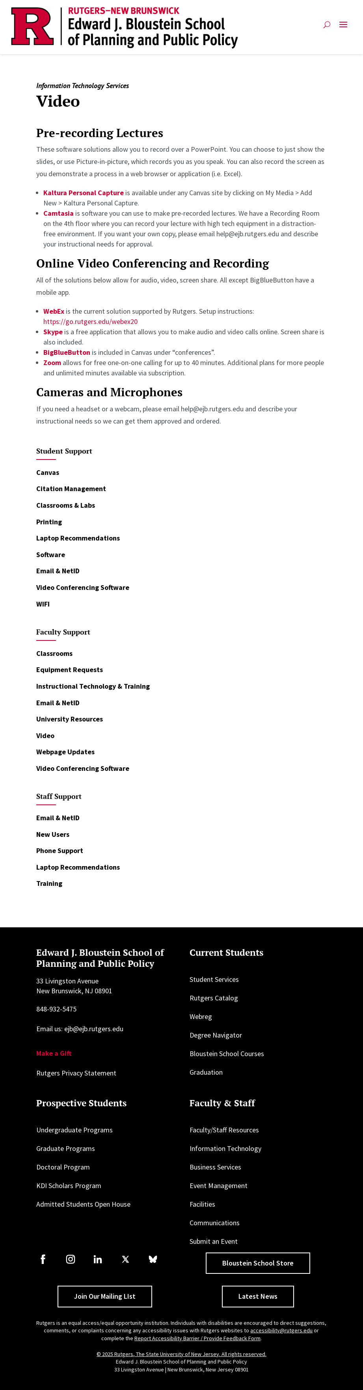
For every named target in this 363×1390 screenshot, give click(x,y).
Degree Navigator (216, 1035)
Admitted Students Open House (83, 1204)
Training (49, 883)
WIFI (43, 603)
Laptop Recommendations (78, 537)
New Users (52, 834)
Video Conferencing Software (82, 587)
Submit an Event (214, 1241)
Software (50, 554)
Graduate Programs (65, 1148)
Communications (215, 1222)
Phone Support (59, 850)
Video (45, 735)
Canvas (47, 472)
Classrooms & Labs (65, 505)
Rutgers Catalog (214, 997)
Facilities (202, 1204)
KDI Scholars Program (68, 1185)
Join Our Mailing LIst (105, 1296)
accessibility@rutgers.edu (281, 1330)
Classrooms (54, 653)
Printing (49, 521)
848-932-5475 (56, 1008)
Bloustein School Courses (227, 1053)
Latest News (257, 1296)
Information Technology (225, 1148)
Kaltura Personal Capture (83, 192)
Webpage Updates (65, 751)
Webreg (201, 1016)
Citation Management (71, 488)
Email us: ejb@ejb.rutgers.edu (79, 1028)
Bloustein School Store (258, 1263)
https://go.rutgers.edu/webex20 (90, 321)
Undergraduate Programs (74, 1129)
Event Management (219, 1185)
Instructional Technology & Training (93, 686)
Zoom (53, 362)
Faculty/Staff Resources (224, 1129)
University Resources (69, 718)
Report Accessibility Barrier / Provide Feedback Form (197, 1338)
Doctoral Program (63, 1167)
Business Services (215, 1167)
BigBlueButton (66, 352)
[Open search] (327, 27)
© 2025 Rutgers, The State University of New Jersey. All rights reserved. (181, 1354)
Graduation (206, 1072)
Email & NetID (58, 570)
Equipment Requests (69, 669)
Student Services (214, 979)
